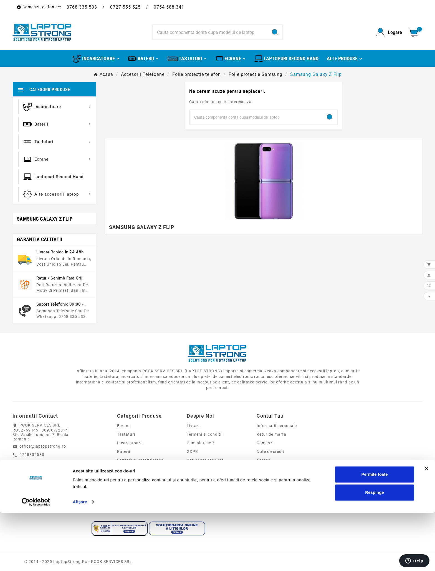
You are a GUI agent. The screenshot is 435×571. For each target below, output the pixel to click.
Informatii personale (277, 425)
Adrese (263, 460)
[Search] (210, 32)
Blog (191, 494)
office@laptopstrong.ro (42, 446)
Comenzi (265, 443)
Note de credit (270, 451)
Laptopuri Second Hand (140, 460)
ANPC (192, 486)
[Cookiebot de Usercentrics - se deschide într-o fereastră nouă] (36, 560)
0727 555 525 (125, 7)
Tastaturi (126, 434)
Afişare (80, 560)
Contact (195, 469)
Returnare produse (205, 460)
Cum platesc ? (200, 443)
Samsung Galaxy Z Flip (44, 219)
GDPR (192, 451)
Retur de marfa (271, 434)
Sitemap (195, 477)
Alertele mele (269, 477)
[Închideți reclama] (426, 526)
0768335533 (31, 454)
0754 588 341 (169, 7)
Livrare (194, 425)
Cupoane (265, 469)
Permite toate (374, 532)
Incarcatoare (130, 443)
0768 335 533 (82, 7)
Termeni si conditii (204, 434)
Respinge (374, 550)
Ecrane (124, 425)
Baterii (123, 451)
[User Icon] (389, 32)
